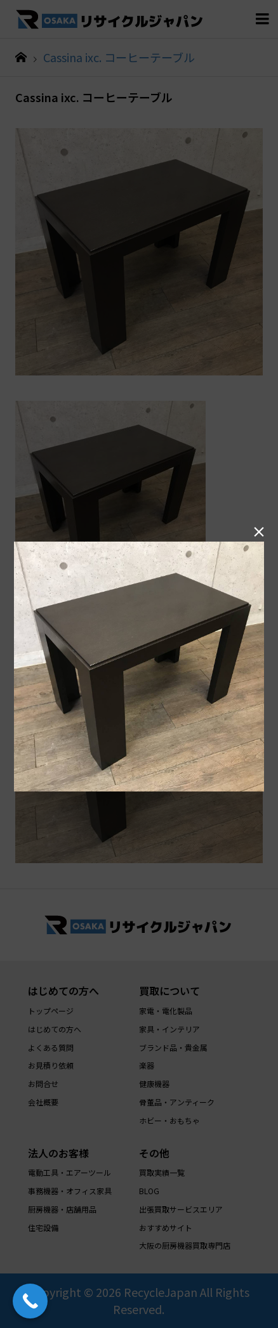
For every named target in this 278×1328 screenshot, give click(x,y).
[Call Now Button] (30, 1301)
